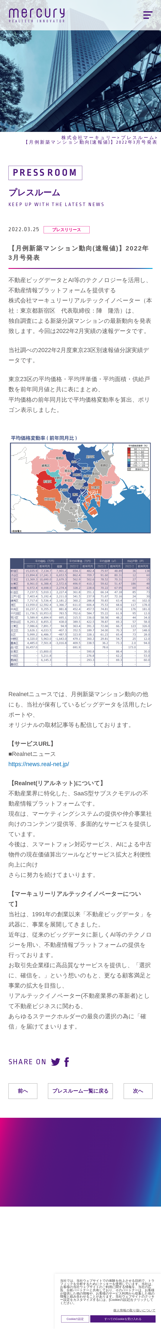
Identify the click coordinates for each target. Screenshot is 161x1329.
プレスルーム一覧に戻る (80, 1091)
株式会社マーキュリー (89, 137)
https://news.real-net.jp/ (38, 764)
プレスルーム (138, 137)
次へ (138, 1091)
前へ (23, 1091)
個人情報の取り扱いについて (134, 1310)
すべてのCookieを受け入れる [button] (122, 1319)
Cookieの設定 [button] (75, 1319)
